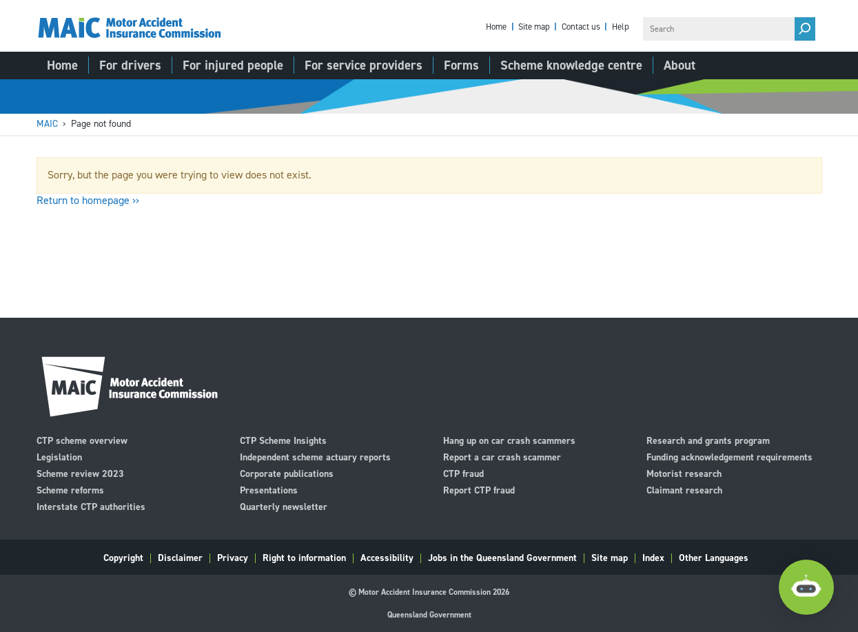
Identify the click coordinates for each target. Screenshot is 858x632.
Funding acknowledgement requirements (729, 456)
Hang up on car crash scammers (509, 440)
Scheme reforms (70, 490)
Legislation (59, 456)
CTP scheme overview (82, 440)
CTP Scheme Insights (283, 440)
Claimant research (684, 490)
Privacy (232, 558)
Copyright (123, 558)
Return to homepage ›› (88, 200)
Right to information (304, 558)
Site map (534, 27)
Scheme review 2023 (80, 473)
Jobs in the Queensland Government (502, 558)
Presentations (269, 490)
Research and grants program (708, 440)
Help (620, 27)
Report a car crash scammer (502, 456)
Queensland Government (429, 614)
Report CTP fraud (479, 490)
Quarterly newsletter (283, 506)
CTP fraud (463, 473)
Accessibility (386, 558)
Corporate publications (287, 473)
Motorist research (684, 473)
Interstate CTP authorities (91, 506)
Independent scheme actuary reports (315, 456)
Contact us (581, 27)
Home (496, 27)
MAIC (47, 123)
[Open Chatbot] (806, 587)
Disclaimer (180, 558)
